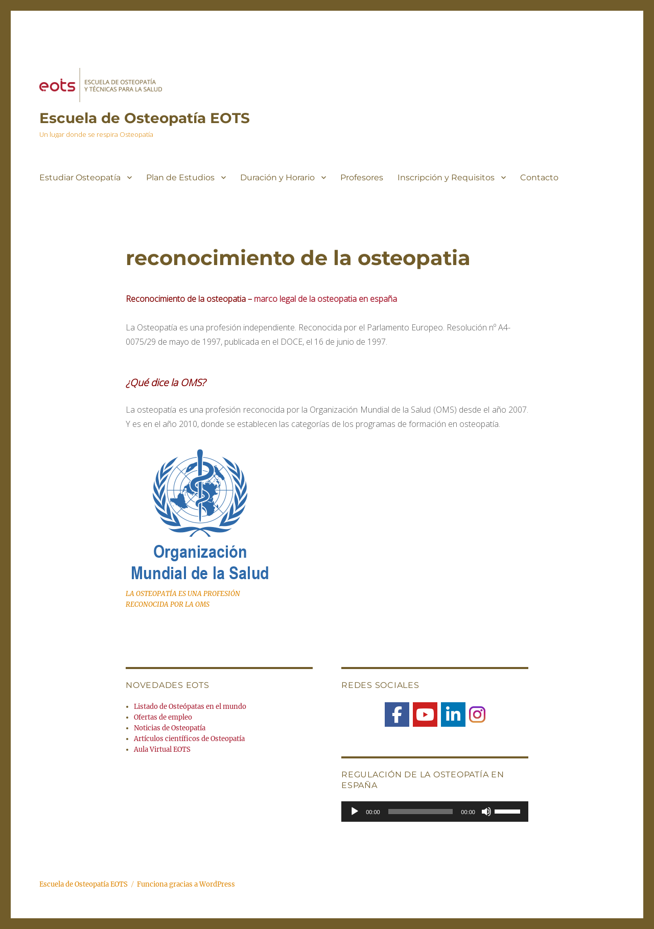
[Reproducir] (354, 811)
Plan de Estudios (180, 177)
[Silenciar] (486, 811)
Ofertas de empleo (163, 717)
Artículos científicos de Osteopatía (189, 738)
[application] (434, 811)
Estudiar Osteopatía (80, 177)
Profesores (361, 177)
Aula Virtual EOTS (162, 749)
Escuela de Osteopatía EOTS (144, 118)
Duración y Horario (277, 177)
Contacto (539, 177)
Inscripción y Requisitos (446, 177)
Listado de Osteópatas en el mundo (190, 706)
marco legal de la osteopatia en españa (325, 298)
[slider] (420, 811)
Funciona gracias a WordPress (186, 884)
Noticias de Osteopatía (169, 728)
